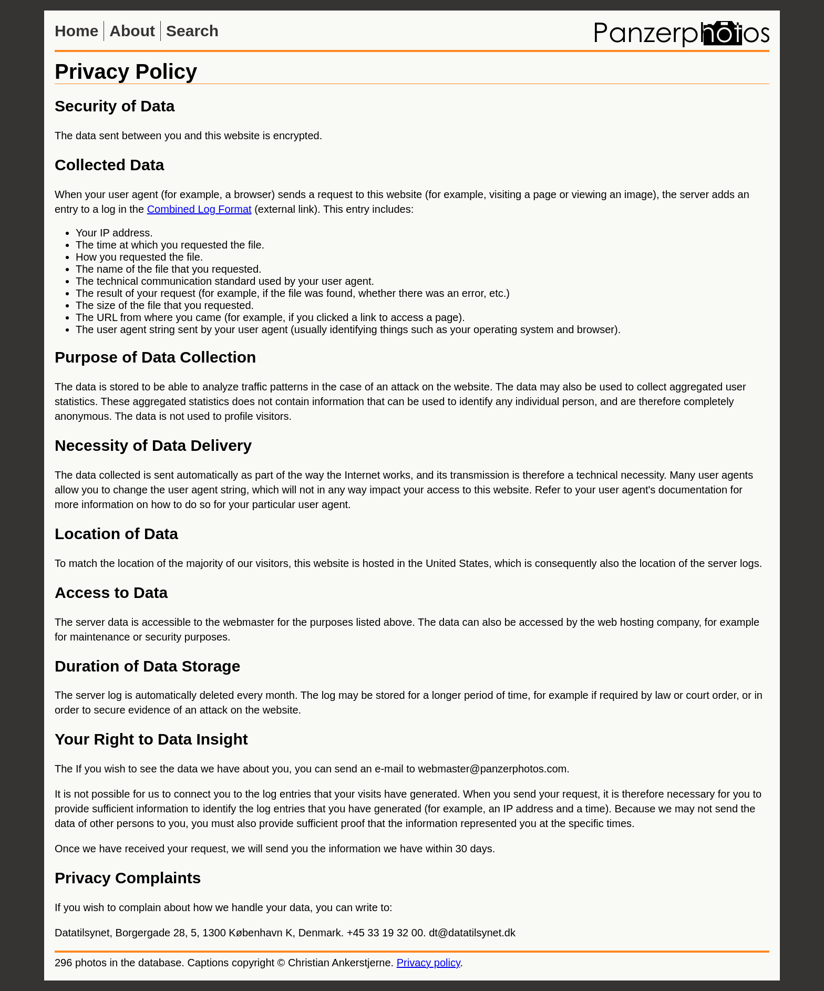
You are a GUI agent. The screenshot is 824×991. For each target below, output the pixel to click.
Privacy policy (428, 962)
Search (192, 30)
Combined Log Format (199, 209)
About (132, 30)
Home (76, 30)
